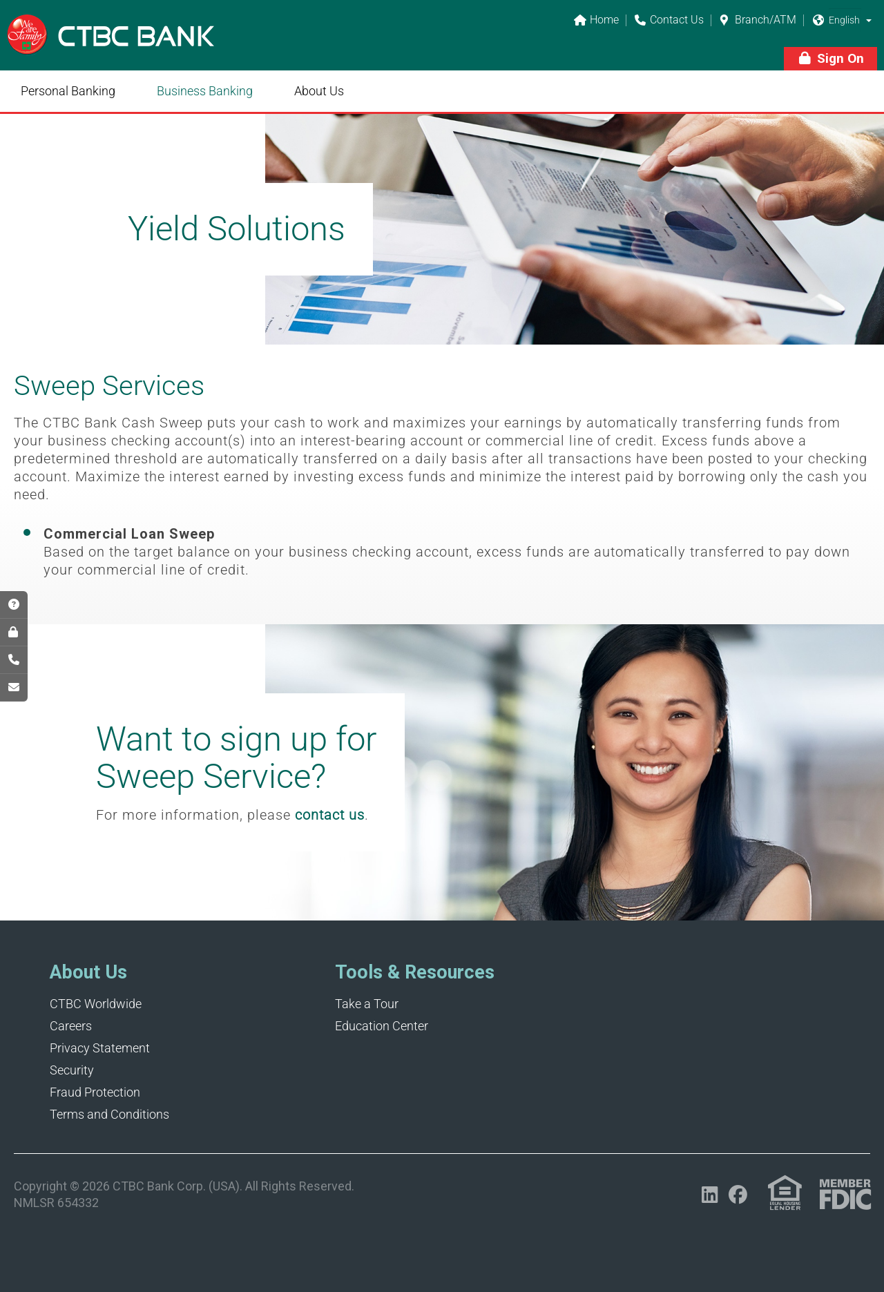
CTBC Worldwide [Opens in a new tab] (96, 1003)
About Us (319, 91)
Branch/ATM (757, 20)
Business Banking (205, 91)
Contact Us (668, 20)
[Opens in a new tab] (709, 1195)
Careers (71, 1026)
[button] (869, 20)
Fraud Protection (95, 1092)
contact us (330, 815)
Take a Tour (366, 1003)
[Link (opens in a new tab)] (785, 1192)
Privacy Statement (100, 1048)
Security (72, 1070)
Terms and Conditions (109, 1114)
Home (596, 20)
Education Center (381, 1026)
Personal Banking (68, 91)
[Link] (110, 44)
